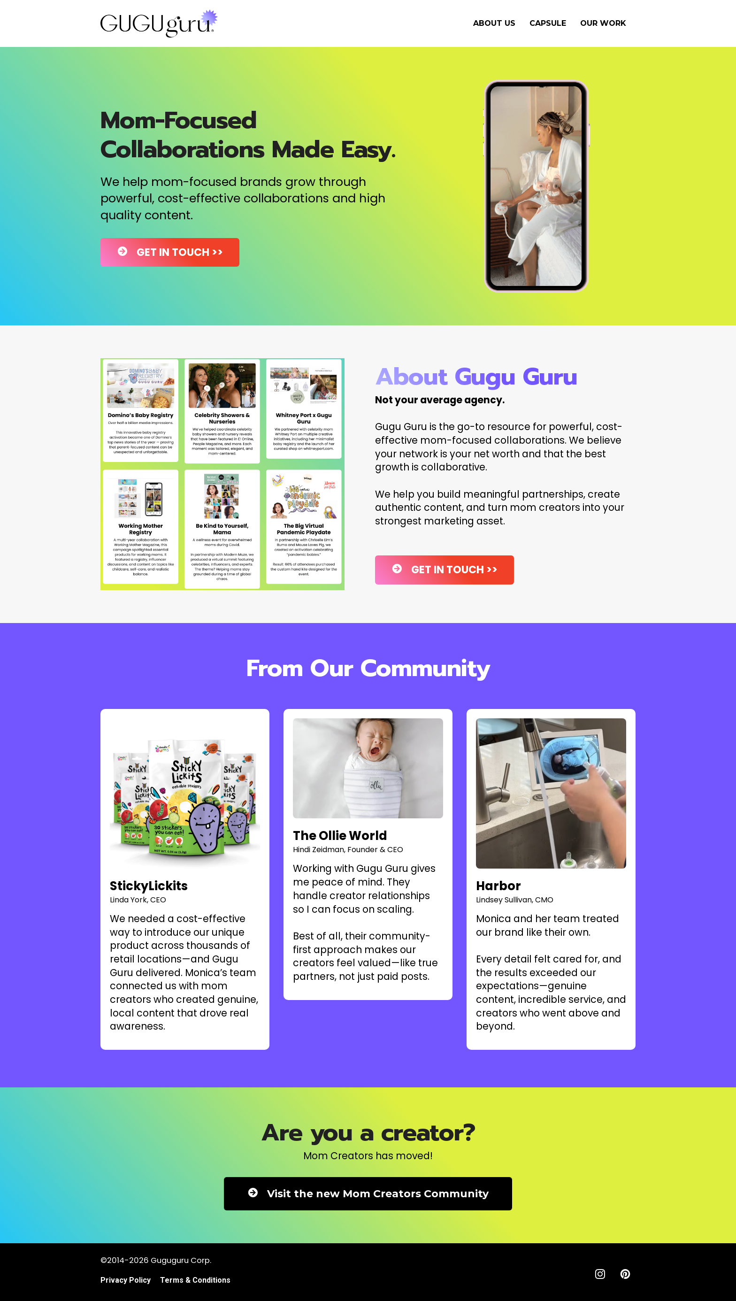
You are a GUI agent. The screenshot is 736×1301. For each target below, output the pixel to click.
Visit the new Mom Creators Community (368, 1193)
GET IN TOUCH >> (170, 252)
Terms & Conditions (195, 1280)
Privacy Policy (125, 1280)
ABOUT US (494, 23)
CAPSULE (547, 23)
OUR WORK (603, 23)
